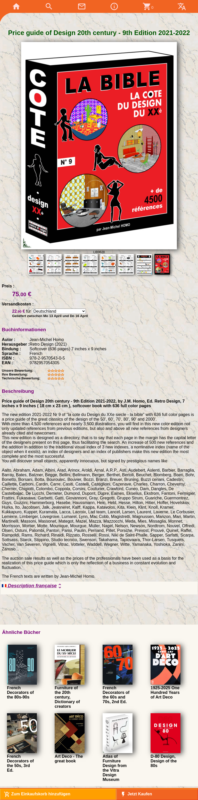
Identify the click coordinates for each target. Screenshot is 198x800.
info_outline (114, 6)
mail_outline (81, 6)
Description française (32, 586)
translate (181, 6)
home (16, 6)
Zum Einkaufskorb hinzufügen (37, 794)
